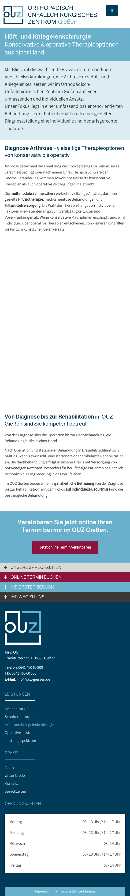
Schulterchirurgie (19, 716)
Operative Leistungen (22, 732)
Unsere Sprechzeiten (36, 567)
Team (9, 767)
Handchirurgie (16, 708)
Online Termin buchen (36, 577)
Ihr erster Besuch (32, 587)
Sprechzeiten (15, 791)
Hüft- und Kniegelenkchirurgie (29, 724)
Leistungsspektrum (20, 740)
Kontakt (11, 783)
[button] (65, 567)
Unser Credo (15, 775)
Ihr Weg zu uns (28, 597)
